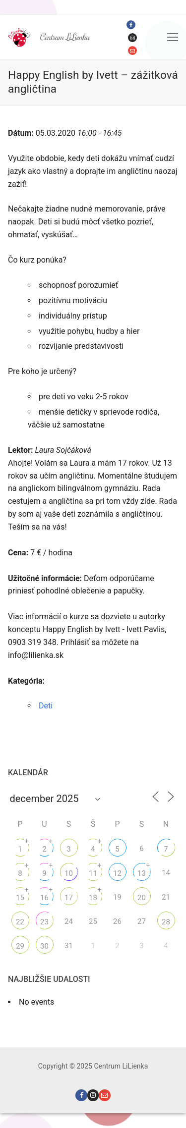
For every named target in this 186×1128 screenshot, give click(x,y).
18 (93, 897)
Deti (46, 705)
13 (141, 873)
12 (117, 873)
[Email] (132, 50)
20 (141, 897)
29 (20, 946)
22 (20, 921)
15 (20, 897)
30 (44, 946)
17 (68, 897)
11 (93, 873)
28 (166, 921)
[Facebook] (130, 24)
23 (44, 921)
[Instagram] (132, 37)
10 (68, 873)
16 (44, 897)
